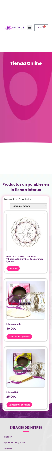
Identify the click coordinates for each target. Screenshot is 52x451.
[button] (29, 27)
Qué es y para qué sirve (15, 442)
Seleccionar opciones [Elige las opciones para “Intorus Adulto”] (19, 336)
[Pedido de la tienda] (28, 206)
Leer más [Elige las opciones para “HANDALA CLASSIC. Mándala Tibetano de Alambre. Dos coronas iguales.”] (13, 268)
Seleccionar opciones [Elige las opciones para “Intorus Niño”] (19, 404)
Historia (8, 437)
